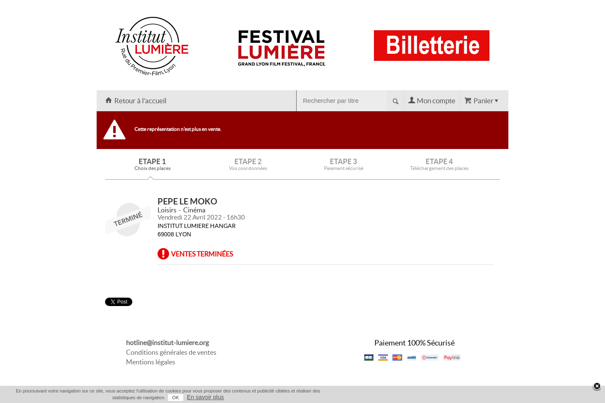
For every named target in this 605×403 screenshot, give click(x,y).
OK (175, 397)
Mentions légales (150, 362)
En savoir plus (205, 397)
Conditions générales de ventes (171, 352)
